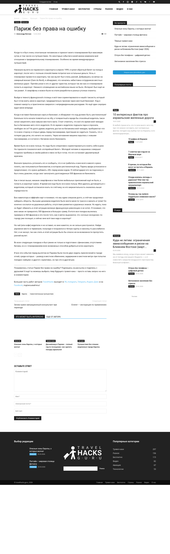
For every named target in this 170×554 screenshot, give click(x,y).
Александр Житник (24, 34)
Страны (97, 9)
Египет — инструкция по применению (89, 374)
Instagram (72, 351)
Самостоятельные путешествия (41, 363)
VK (65, 351)
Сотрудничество (45, 2)
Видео (119, 9)
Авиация (117, 236)
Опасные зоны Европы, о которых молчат (132, 29)
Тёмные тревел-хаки (123, 41)
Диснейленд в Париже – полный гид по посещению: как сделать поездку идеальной (59, 416)
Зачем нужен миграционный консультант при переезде (35, 375)
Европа (24, 363)
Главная (53, 9)
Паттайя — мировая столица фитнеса (130, 35)
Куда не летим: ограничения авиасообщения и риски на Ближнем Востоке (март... (131, 243)
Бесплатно (84, 9)
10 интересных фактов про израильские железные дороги (133, 116)
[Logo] (28, 9)
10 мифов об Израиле (137, 139)
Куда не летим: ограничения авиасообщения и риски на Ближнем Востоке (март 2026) (134, 47)
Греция (131, 200)
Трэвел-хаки (68, 9)
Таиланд (33, 536)
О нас (56, 2)
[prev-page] (15, 424)
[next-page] (20, 424)
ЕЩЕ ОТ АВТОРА (53, 386)
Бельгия (17, 410)
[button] (119, 2)
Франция (33, 18)
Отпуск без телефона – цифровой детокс (132, 55)
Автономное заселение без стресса (130, 61)
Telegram (81, 351)
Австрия (81, 410)
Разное (109, 9)
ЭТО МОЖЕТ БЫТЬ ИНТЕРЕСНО (29, 386)
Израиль (132, 170)
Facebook (18, 354)
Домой (16, 18)
